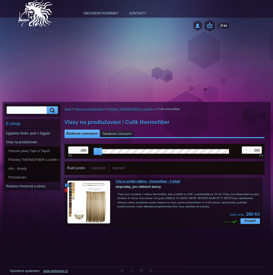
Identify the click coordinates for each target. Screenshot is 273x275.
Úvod (68, 109)
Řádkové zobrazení (82, 133)
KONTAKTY (137, 13)
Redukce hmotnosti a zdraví (26, 186)
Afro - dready (17, 169)
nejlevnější (98, 168)
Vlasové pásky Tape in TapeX (29, 151)
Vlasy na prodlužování (21, 142)
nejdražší (118, 168)
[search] (51, 110)
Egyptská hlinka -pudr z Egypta (28, 133)
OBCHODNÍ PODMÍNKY (101, 13)
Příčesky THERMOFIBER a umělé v (33, 160)
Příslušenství (17, 177)
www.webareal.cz (55, 271)
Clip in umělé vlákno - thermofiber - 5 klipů (148, 181)
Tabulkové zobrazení (116, 134)
